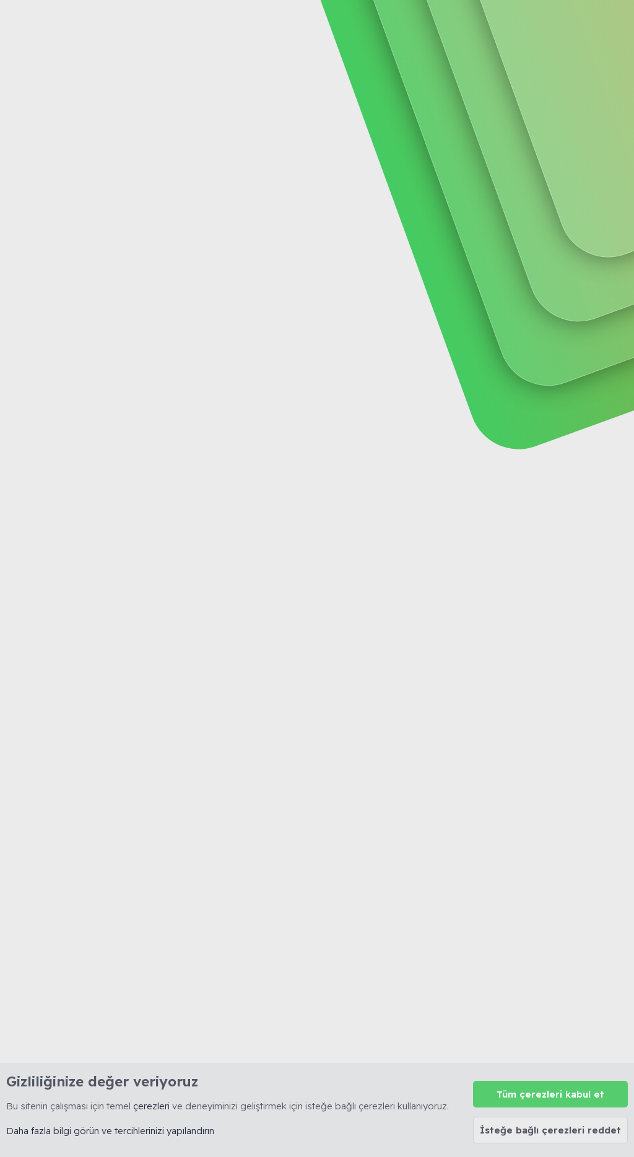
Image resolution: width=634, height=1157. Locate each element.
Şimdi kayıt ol (572, 101)
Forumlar (284, 25)
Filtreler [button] (598, 227)
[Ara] (410, 25)
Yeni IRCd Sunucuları (144, 319)
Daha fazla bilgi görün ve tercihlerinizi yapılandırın (110, 1131)
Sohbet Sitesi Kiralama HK (107, 282)
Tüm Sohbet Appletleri (148, 341)
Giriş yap (485, 101)
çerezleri (151, 1106)
